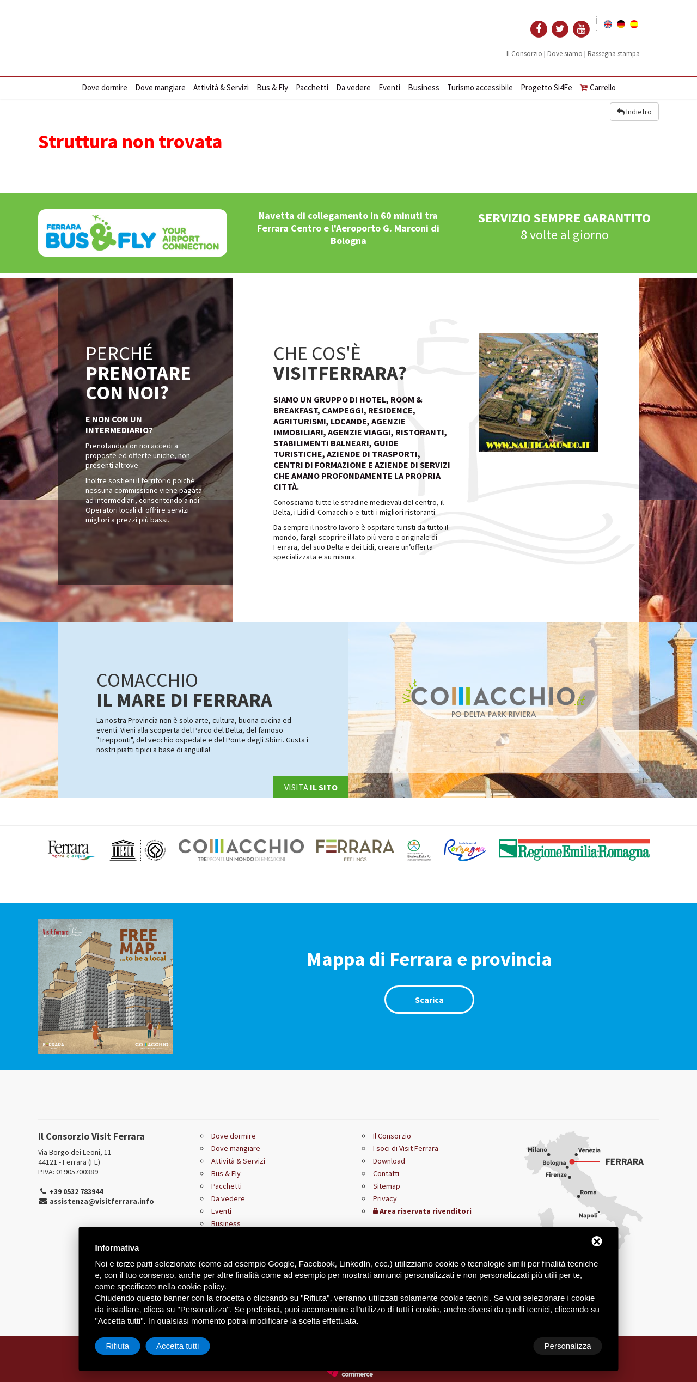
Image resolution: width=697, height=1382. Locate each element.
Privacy (385, 1198)
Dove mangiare (160, 87)
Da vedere (353, 87)
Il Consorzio (524, 53)
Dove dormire (104, 87)
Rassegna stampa (614, 53)
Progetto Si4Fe (546, 87)
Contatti (386, 1173)
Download (389, 1161)
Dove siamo (565, 53)
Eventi (389, 87)
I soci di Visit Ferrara (405, 1148)
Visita (311, 787)
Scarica (429, 999)
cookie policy (201, 1286)
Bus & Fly (272, 87)
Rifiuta (510, 1345)
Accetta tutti (569, 1345)
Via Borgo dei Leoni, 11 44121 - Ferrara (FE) (75, 1157)
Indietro (634, 112)
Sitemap (386, 1186)
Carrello (598, 87)
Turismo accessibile (480, 87)
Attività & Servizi (221, 87)
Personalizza (129, 1345)
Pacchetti (312, 87)
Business (423, 87)
